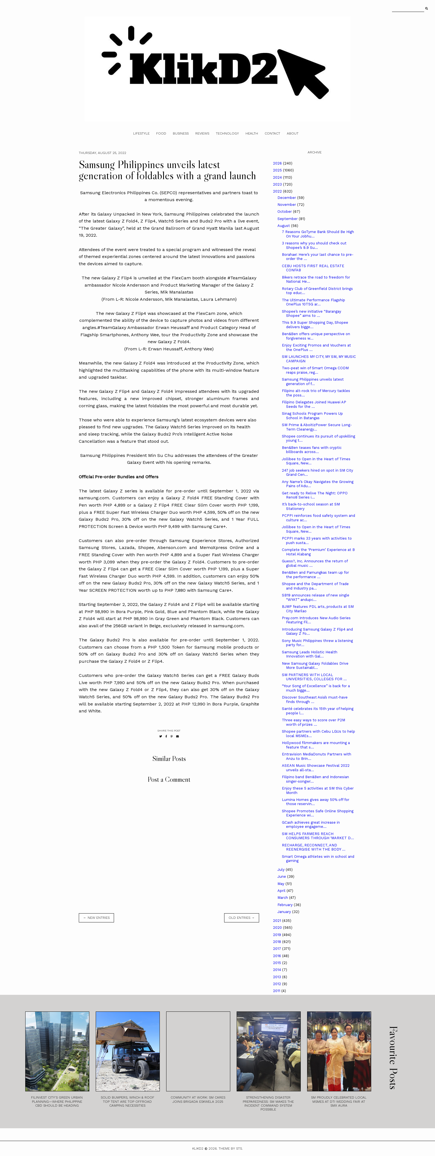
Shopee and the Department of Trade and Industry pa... (315, 586)
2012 (277, 984)
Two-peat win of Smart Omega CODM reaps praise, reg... (315, 370)
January (284, 912)
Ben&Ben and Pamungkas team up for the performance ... (315, 574)
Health (252, 133)
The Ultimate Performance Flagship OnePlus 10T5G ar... (313, 302)
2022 (278, 191)
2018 (277, 942)
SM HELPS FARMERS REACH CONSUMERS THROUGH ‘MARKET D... (318, 836)
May (281, 884)
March (283, 898)
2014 (277, 970)
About (293, 133)
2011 (277, 991)
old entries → (242, 918)
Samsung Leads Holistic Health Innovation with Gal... (309, 654)
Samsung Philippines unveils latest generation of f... (313, 381)
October (285, 211)
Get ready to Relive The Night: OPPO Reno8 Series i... (315, 495)
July (281, 869)
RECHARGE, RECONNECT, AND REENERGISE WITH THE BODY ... (313, 847)
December (287, 198)
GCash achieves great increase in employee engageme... (311, 824)
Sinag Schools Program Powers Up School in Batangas (312, 415)
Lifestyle (141, 133)
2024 (278, 177)
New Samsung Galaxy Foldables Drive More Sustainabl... (315, 665)
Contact (272, 133)
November (287, 205)
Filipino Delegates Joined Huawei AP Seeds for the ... (314, 404)
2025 (278, 170)
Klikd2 (197, 1148)
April (282, 891)
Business (181, 133)
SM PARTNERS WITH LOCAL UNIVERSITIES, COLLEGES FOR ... (314, 677)
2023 (278, 184)
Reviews (202, 133)
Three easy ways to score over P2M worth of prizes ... (313, 722)
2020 (278, 927)
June (282, 876)
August (284, 226)
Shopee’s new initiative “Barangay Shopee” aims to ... (311, 313)
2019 (277, 935)
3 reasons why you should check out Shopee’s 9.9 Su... (314, 245)
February (285, 905)
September (288, 219)
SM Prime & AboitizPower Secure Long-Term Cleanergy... (317, 427)
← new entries (96, 918)
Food (161, 133)
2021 (277, 921)
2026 (278, 163)
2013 (277, 977)
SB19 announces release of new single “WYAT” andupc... (315, 597)
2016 (277, 956)
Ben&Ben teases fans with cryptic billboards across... (312, 450)
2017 (277, 949)
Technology (227, 133)
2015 (277, 963)
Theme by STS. (231, 1148)
